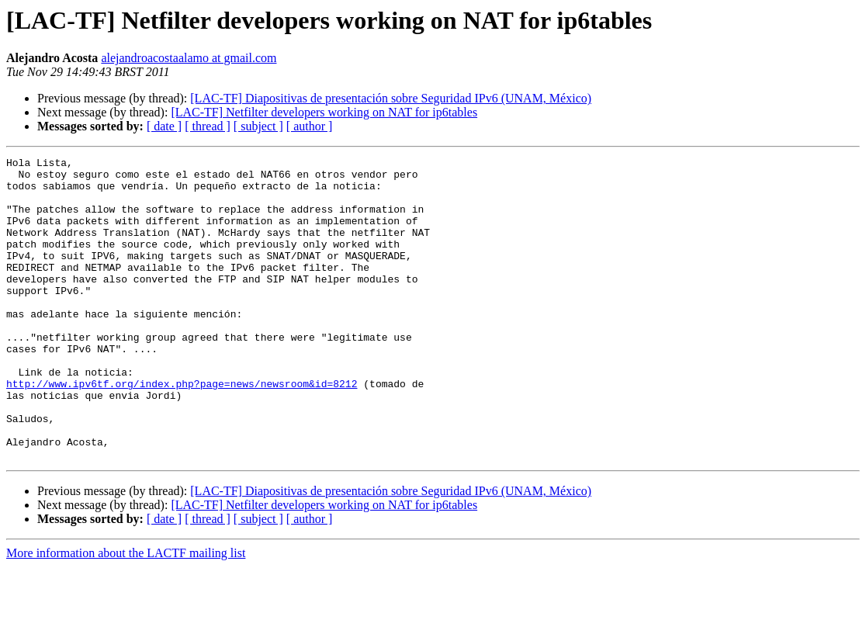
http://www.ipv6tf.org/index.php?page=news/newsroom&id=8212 (181, 430)
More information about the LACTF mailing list (125, 613)
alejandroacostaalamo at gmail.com (188, 57)
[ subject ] (258, 126)
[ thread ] (207, 126)
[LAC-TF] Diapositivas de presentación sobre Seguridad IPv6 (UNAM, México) (390, 98)
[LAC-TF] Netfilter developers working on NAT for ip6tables (324, 112)
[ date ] (164, 126)
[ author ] (309, 126)
